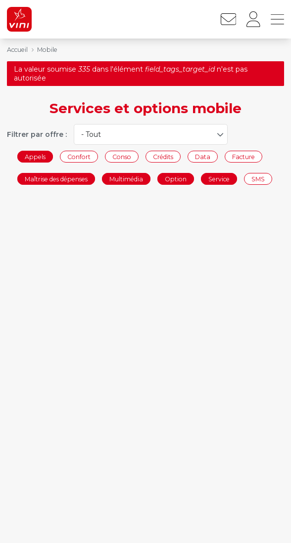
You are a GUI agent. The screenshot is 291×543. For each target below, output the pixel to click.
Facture (243, 156)
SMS (258, 179)
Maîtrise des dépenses (56, 179)
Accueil (17, 49)
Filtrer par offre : (37, 134)
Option (176, 179)
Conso (121, 156)
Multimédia (126, 179)
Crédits (163, 156)
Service (219, 179)
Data (202, 156)
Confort (79, 156)
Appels (35, 156)
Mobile (47, 49)
